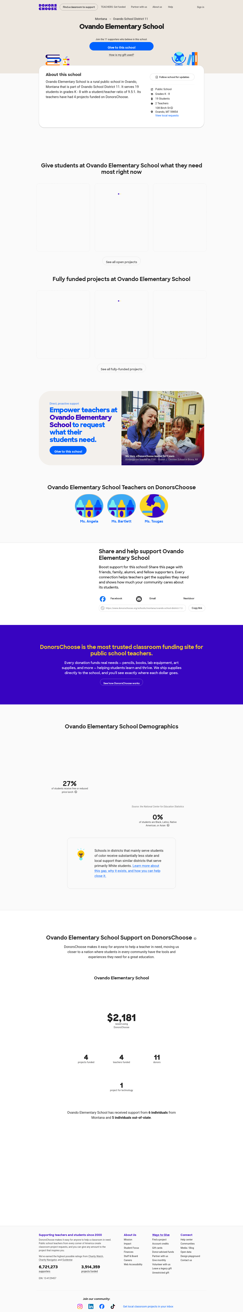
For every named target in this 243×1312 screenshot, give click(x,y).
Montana (101, 19)
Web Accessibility (133, 1269)
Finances (128, 1256)
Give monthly (159, 1265)
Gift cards (157, 1252)
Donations (172, 138)
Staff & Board (131, 1261)
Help (170, 7)
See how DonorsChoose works (121, 686)
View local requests (167, 115)
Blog (191, 1252)
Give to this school (121, 46)
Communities (188, 1248)
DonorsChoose (48, 7)
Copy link (197, 612)
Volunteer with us (161, 1269)
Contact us (186, 1265)
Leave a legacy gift (162, 1273)
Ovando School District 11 (130, 19)
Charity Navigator (48, 1264)
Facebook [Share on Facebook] (111, 604)
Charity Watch (95, 1261)
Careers (128, 1265)
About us (157, 7)
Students (149, 138)
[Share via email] (152, 603)
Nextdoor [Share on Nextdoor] (184, 603)
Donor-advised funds (163, 1256)
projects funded (100, 1273)
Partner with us (139, 7)
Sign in (200, 7)
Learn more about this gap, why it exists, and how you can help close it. (127, 875)
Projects (106, 138)
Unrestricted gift (160, 1277)
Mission (128, 1244)
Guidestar (67, 1264)
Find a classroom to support (79, 7)
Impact (86, 138)
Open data (186, 1256)
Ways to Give (161, 1239)
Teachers (127, 138)
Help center (187, 1244)
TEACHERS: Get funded (113, 7)
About (68, 138)
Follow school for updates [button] (172, 77)
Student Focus (131, 1252)
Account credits (160, 1248)
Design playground (190, 1261)
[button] (152, 612)
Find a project (159, 1244)
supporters (58, 1273)
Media (184, 1252)
